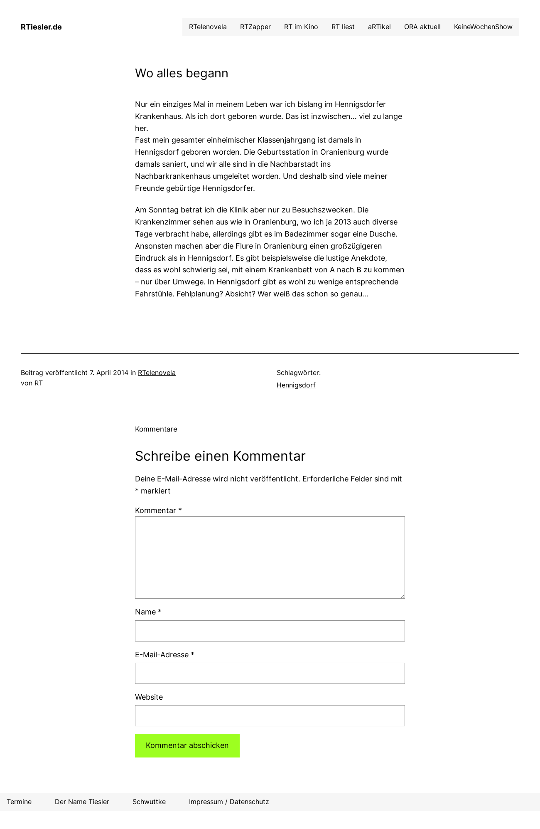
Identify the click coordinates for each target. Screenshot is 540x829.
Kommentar (158, 510)
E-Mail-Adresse (164, 654)
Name (148, 611)
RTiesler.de (41, 26)
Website (149, 697)
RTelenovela (157, 372)
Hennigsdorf (296, 385)
